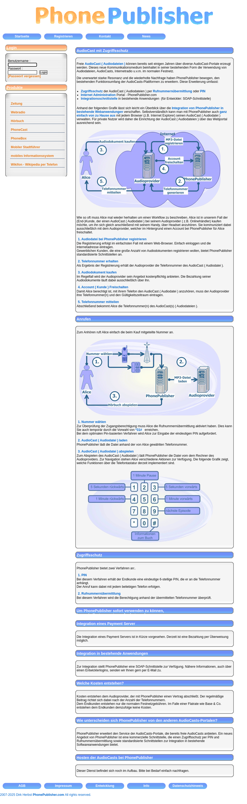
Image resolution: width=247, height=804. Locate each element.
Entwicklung (105, 786)
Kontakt (105, 36)
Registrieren (63, 36)
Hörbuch (17, 121)
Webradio (18, 112)
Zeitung (16, 103)
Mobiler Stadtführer (25, 147)
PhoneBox (18, 138)
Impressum (63, 786)
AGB (22, 786)
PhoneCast (19, 130)
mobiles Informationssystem (32, 156)
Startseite (22, 36)
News (146, 36)
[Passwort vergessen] (24, 76)
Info (146, 786)
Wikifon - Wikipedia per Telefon (34, 164)
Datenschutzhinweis (188, 786)
